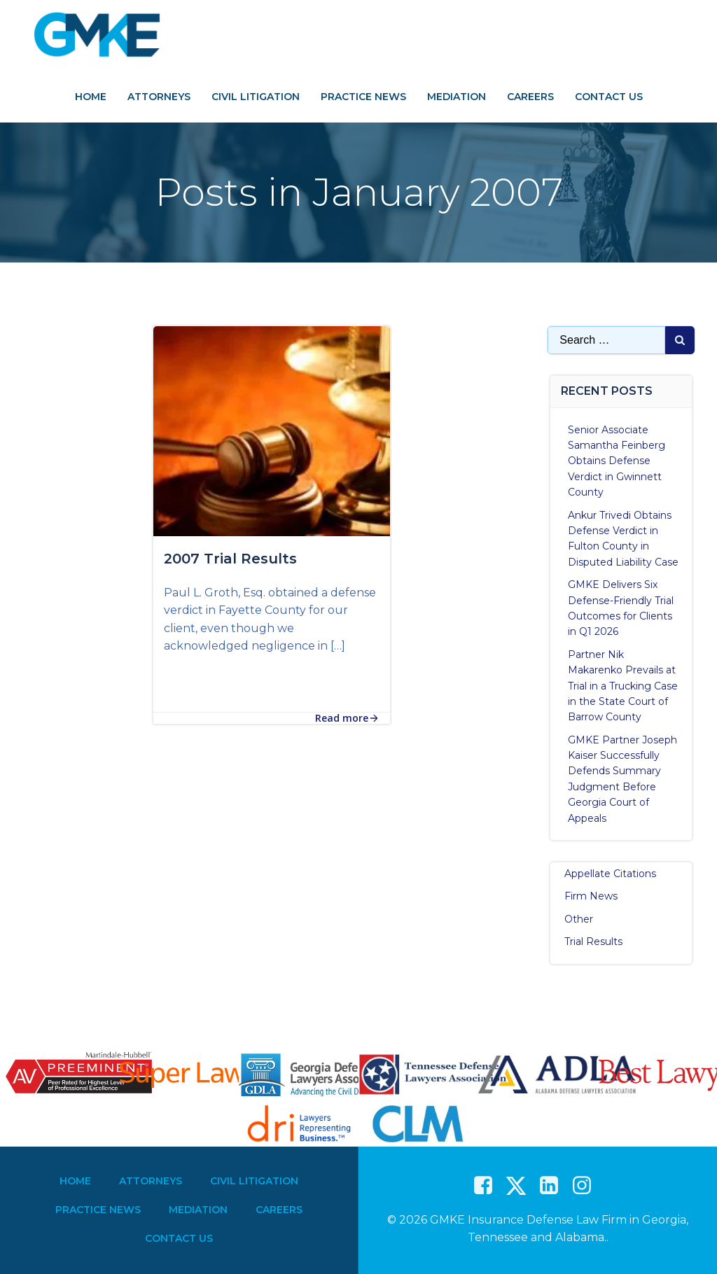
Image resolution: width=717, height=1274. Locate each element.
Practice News (363, 96)
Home (90, 96)
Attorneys (158, 96)
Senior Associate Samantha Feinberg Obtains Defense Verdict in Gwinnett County (617, 460)
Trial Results (594, 940)
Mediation (456, 96)
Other (579, 918)
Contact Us (609, 96)
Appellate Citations (611, 873)
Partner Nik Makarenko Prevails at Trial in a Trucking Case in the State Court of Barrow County (623, 685)
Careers (530, 96)
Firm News (591, 896)
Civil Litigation (255, 96)
